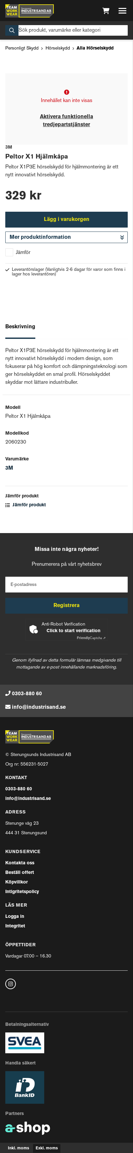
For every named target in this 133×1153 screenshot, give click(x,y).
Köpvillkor (16, 882)
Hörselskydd (58, 48)
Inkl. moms (18, 1148)
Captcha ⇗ (91, 638)
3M (9, 468)
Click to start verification (73, 631)
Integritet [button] (15, 926)
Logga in (14, 917)
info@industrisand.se (39, 707)
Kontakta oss (19, 863)
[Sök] (66, 30)
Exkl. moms (47, 1148)
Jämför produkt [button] (25, 505)
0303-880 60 (27, 694)
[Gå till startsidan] (29, 11)
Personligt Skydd (22, 48)
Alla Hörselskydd (95, 48)
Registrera (66, 605)
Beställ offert (19, 873)
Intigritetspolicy (22, 892)
